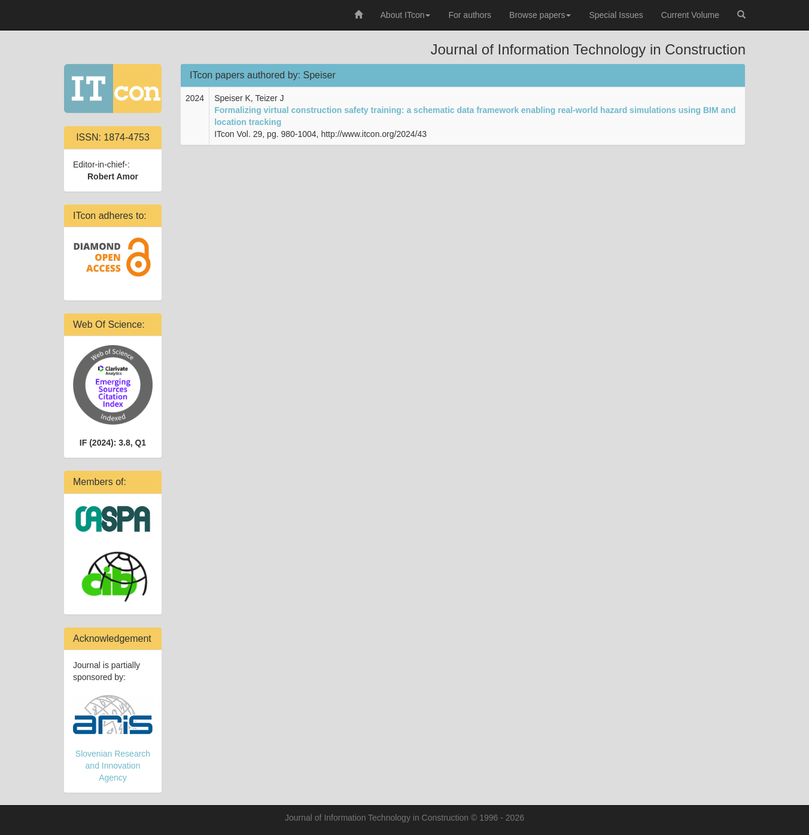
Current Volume (690, 15)
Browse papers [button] (540, 15)
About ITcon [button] (406, 15)
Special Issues (616, 15)
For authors (469, 15)
